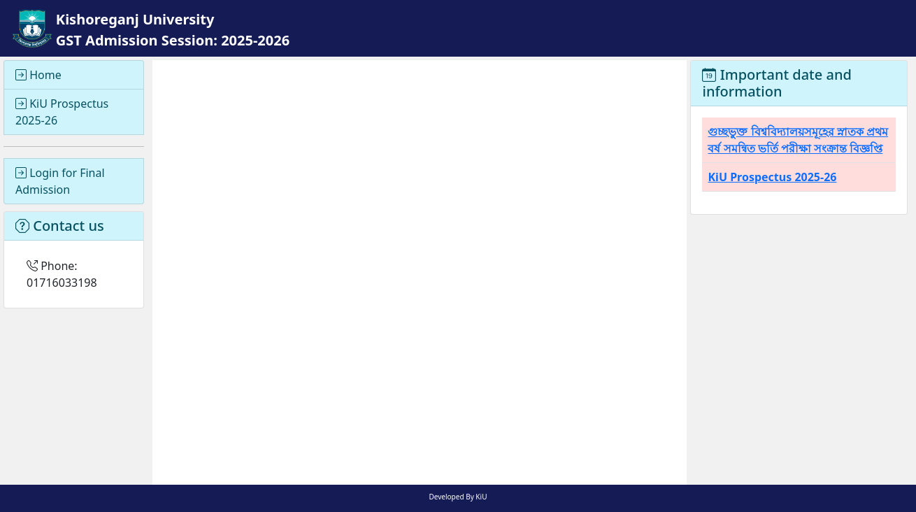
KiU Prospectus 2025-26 (61, 112)
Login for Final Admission (60, 181)
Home (38, 75)
